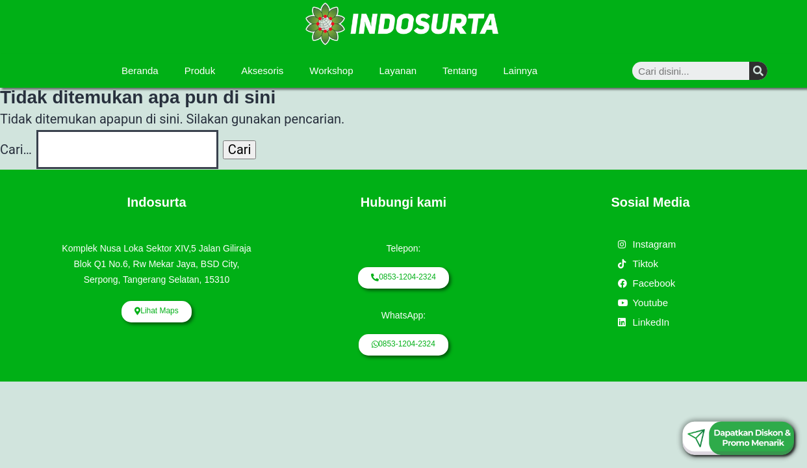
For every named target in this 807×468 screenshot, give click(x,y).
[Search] (758, 71)
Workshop (331, 70)
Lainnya (520, 70)
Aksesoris (262, 70)
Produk (200, 70)
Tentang (459, 70)
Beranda (140, 70)
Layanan (398, 70)
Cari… (16, 149)
